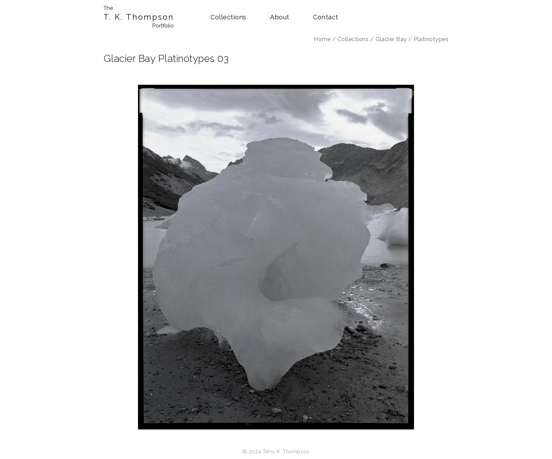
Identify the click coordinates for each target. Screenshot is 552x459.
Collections (228, 17)
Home (322, 39)
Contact (325, 17)
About (279, 17)
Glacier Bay (391, 39)
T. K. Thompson (139, 17)
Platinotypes (431, 39)
